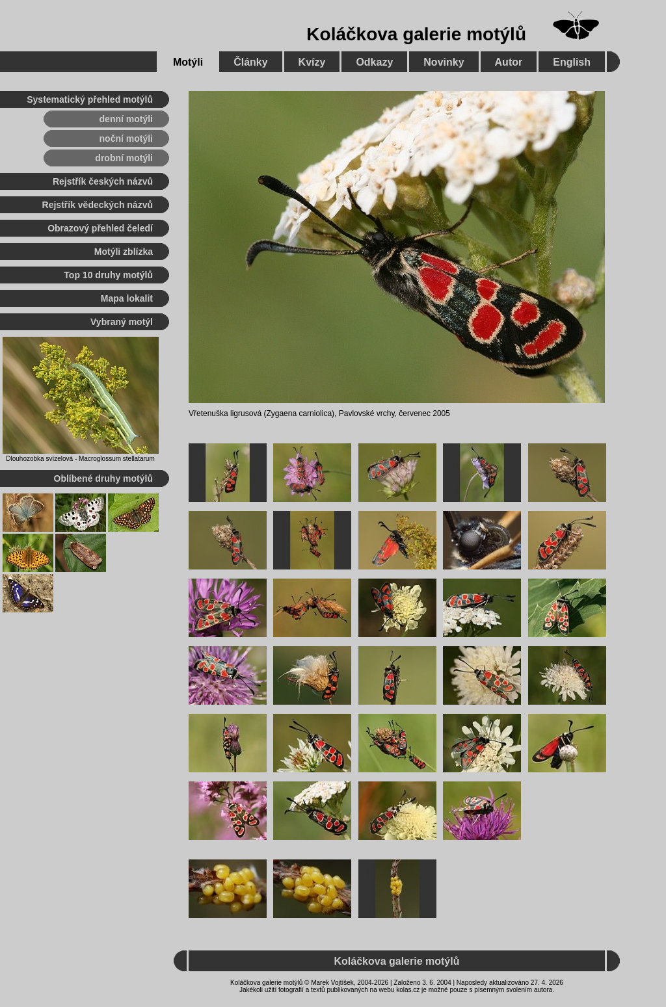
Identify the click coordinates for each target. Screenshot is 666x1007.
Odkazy (374, 62)
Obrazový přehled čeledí (100, 228)
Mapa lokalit (127, 298)
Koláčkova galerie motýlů (416, 34)
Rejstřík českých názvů (103, 181)
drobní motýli (124, 158)
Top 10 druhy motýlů (108, 275)
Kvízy (312, 62)
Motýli (188, 62)
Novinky (443, 62)
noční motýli (126, 138)
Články (250, 62)
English (572, 62)
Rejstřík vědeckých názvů (97, 205)
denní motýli (126, 119)
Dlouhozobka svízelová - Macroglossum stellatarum (80, 458)
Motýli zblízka (123, 251)
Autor (509, 62)
